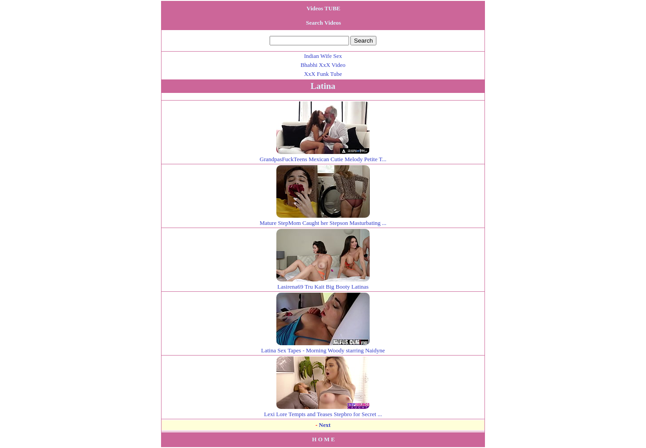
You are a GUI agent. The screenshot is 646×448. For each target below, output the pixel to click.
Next (325, 425)
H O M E (323, 439)
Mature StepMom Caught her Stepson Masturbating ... (323, 219)
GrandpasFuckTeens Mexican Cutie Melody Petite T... (323, 156)
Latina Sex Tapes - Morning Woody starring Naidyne (323, 347)
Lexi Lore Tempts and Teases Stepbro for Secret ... (323, 410)
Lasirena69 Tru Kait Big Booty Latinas (323, 283)
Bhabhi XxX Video (323, 64)
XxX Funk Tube (323, 73)
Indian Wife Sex (323, 56)
